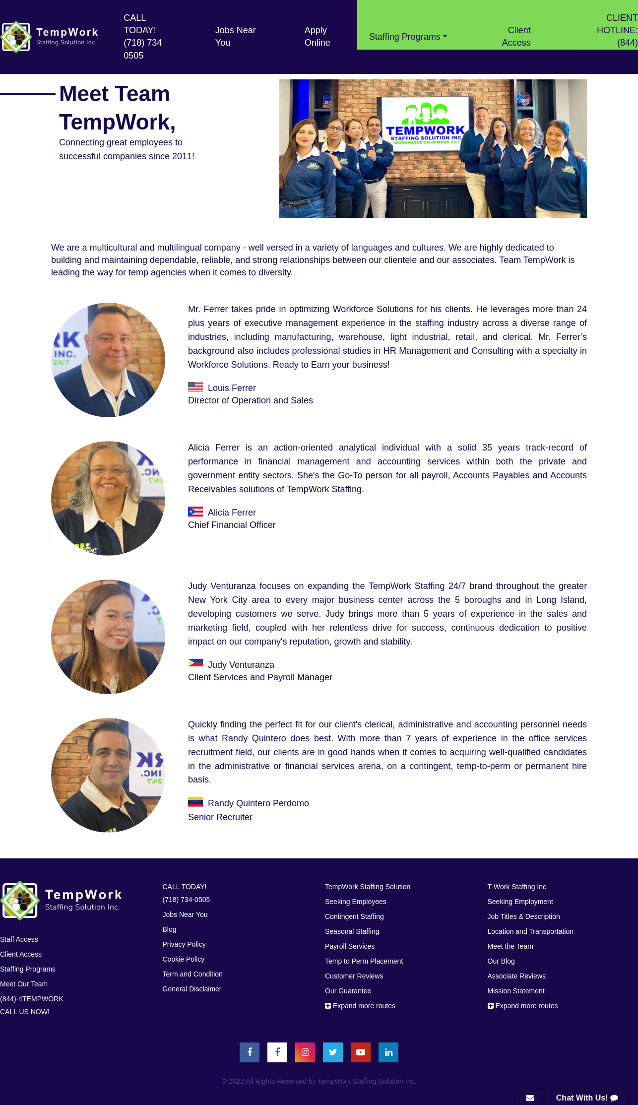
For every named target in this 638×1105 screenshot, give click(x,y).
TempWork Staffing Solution (367, 887)
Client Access (516, 36)
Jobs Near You (235, 36)
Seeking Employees (355, 902)
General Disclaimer (192, 989)
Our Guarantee (348, 991)
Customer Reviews (354, 976)
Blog (170, 929)
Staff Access (19, 939)
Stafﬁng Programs (28, 969)
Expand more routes (360, 1006)
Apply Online (317, 36)
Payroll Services (350, 946)
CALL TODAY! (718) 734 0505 (143, 37)
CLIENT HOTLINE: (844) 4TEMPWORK (609, 37)
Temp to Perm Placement (364, 961)
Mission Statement (516, 991)
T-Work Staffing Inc (517, 887)
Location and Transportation (531, 931)
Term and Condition (193, 974)
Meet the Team (510, 946)
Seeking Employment (520, 902)
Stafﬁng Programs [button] (405, 37)
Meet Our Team (24, 984)
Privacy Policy (184, 944)
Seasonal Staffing (352, 931)
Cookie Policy (184, 959)
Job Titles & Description (524, 916)
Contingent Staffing (354, 916)
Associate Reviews (517, 976)
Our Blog (501, 961)
